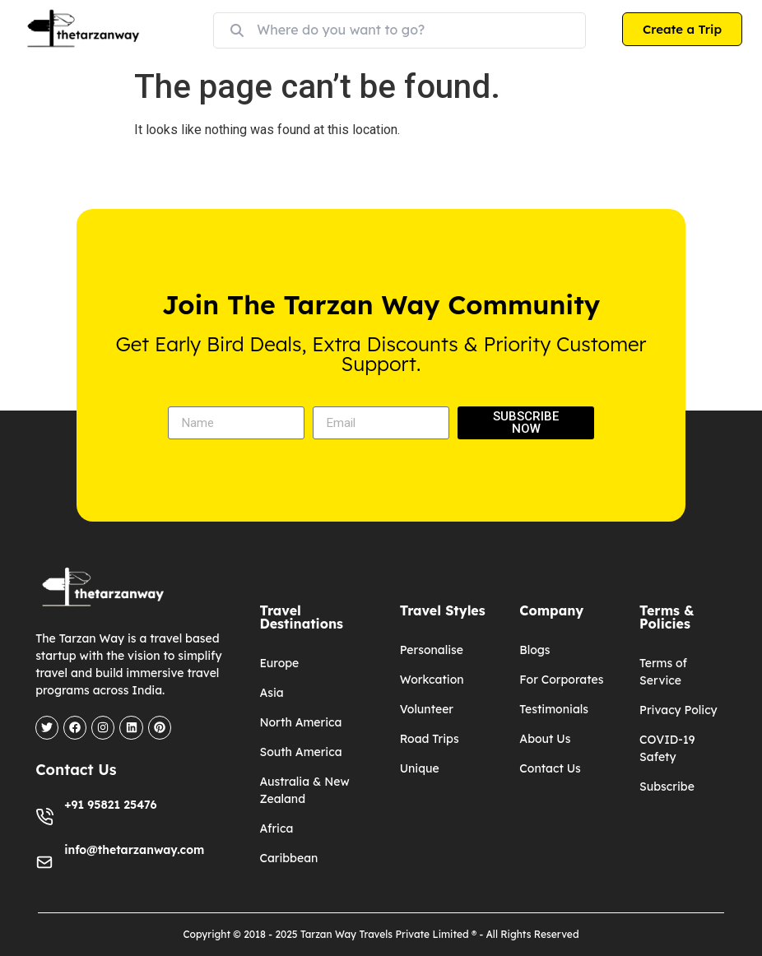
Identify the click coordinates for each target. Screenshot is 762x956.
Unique (419, 768)
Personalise (431, 650)
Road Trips (429, 738)
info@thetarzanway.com (134, 849)
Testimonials (553, 709)
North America (300, 722)
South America (300, 752)
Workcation (432, 679)
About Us (544, 738)
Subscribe (667, 786)
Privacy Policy (678, 710)
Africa (276, 828)
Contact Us (549, 768)
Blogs (534, 650)
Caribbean (288, 858)
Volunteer (426, 709)
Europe (279, 663)
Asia (271, 692)
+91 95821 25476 (110, 803)
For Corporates (561, 679)
